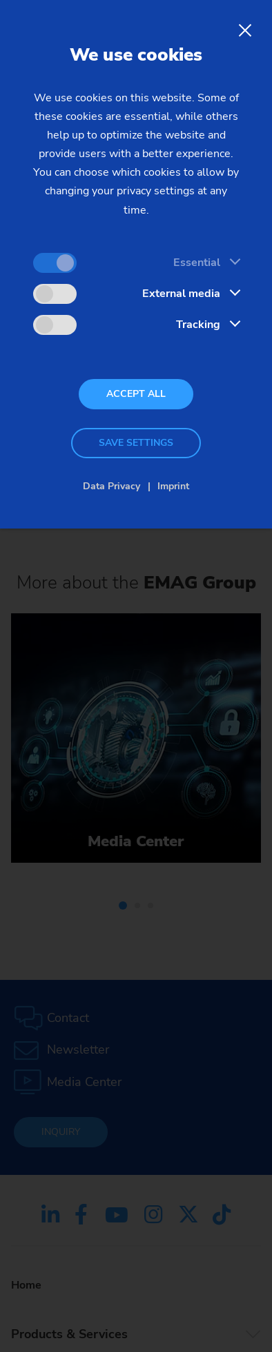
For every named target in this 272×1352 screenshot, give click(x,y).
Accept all (136, 393)
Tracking (198, 324)
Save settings (136, 442)
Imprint (173, 486)
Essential (196, 262)
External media (181, 293)
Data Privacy (111, 486)
